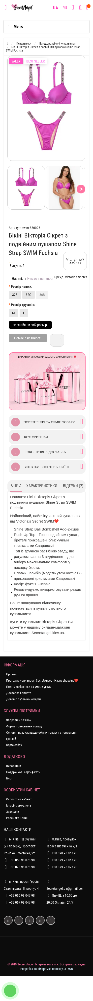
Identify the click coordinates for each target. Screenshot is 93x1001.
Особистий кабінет (19, 799)
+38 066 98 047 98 (22, 895)
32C (28, 295)
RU (64, 7)
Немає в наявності (27, 338)
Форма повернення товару (24, 726)
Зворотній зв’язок (18, 720)
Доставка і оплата (18, 693)
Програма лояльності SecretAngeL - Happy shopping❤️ (42, 680)
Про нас (11, 674)
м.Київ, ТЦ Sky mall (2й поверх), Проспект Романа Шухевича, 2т (20, 845)
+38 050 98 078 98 (22, 860)
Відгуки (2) (73, 485)
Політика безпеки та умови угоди (29, 687)
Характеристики (41, 485)
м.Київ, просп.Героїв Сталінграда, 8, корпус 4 (21, 884)
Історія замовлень (18, 805)
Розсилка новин (17, 818)
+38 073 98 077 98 (64, 867)
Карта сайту (14, 745)
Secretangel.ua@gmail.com (65, 888)
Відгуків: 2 (16, 266)
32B (15, 295)
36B (42, 295)
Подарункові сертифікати (23, 772)
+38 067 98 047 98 (22, 902)
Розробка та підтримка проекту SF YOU (46, 969)
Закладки (12, 812)
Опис (16, 485)
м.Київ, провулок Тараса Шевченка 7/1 (61, 842)
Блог (9, 778)
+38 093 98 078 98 (22, 867)
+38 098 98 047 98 (64, 853)
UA (55, 7)
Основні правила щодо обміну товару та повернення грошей (42, 736)
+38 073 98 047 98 (64, 860)
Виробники (13, 766)
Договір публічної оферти (23, 699)
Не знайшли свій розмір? (30, 325)
